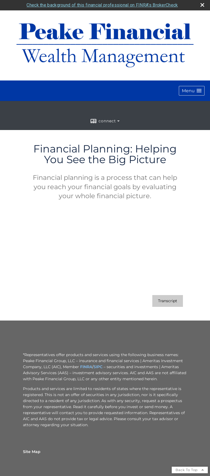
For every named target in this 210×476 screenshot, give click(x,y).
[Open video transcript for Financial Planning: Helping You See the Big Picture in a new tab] (167, 301)
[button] (192, 91)
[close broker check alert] (202, 5)
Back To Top (190, 470)
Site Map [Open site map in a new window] (31, 451)
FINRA (86, 366)
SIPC (98, 366)
